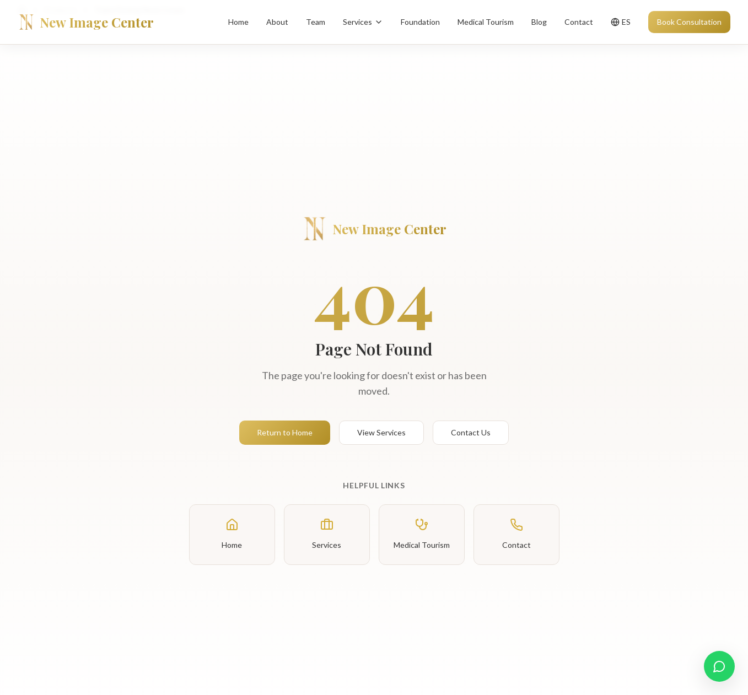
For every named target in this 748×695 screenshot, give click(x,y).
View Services (381, 432)
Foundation (420, 21)
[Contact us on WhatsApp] (719, 666)
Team (315, 21)
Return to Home (285, 432)
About (277, 21)
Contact (578, 21)
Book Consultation (689, 21)
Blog (539, 21)
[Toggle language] (621, 22)
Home (238, 21)
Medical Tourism (486, 21)
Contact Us (471, 432)
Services (363, 21)
